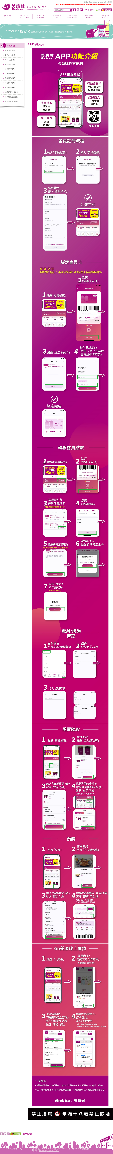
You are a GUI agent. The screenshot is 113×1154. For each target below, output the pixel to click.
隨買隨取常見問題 (11, 101)
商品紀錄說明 (10, 87)
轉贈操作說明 (10, 83)
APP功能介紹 (10, 60)
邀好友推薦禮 (10, 55)
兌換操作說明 (10, 74)
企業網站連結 (27, 1134)
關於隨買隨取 (10, 64)
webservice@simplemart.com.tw (49, 1151)
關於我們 (8, 16)
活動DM (41, 16)
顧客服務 (89, 16)
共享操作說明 (10, 78)
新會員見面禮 (10, 50)
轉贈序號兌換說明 (11, 92)
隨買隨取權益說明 (11, 97)
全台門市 (24, 16)
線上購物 (73, 16)
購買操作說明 (10, 69)
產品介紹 (57, 16)
